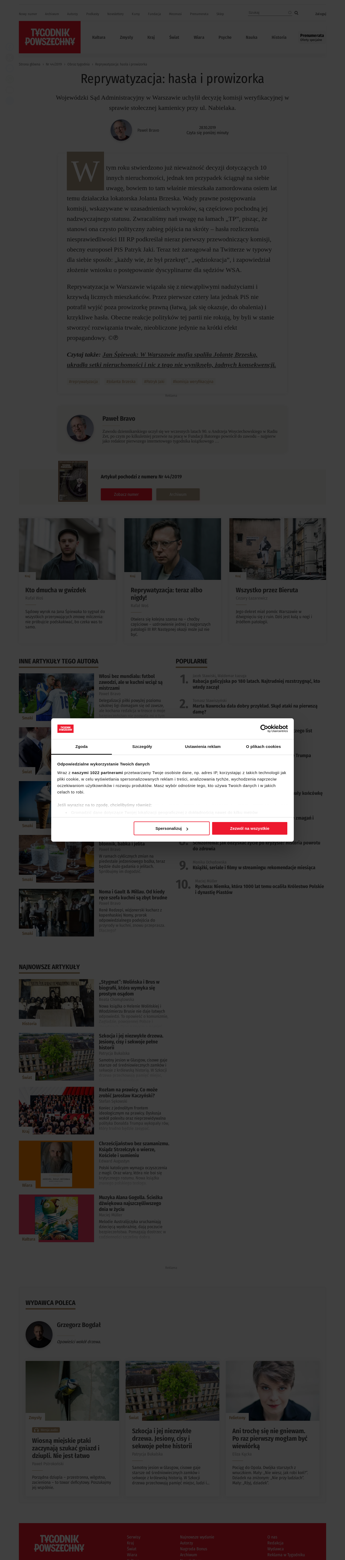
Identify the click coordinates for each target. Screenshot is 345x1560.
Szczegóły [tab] (142, 746)
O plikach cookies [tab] (263, 746)
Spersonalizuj (172, 828)
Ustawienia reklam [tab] (203, 746)
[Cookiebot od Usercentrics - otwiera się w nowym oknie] (264, 729)
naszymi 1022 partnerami (97, 772)
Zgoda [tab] (81, 746)
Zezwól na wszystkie (249, 828)
